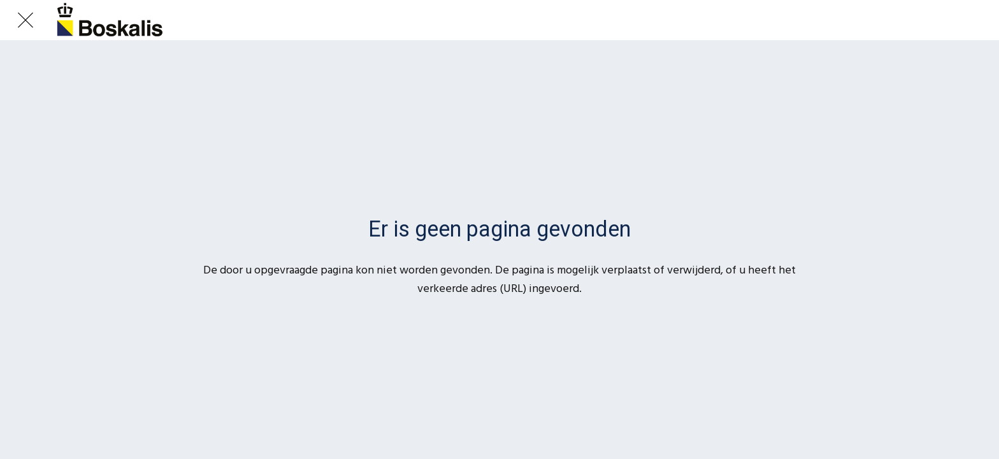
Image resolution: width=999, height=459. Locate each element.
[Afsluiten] (25, 20)
